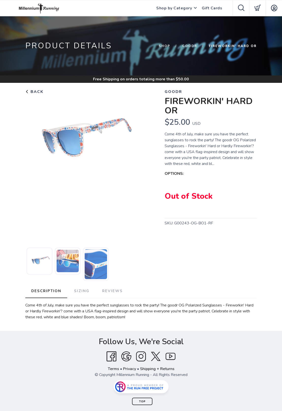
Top (142, 401)
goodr (189, 46)
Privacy (129, 369)
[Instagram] (141, 356)
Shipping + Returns (157, 369)
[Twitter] (155, 356)
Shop (164, 46)
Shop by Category (174, 8)
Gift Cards (212, 8)
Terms (113, 369)
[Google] (126, 356)
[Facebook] (111, 356)
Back (34, 91)
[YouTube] (170, 356)
